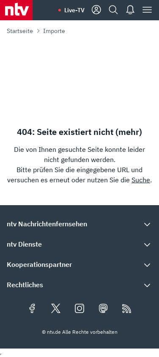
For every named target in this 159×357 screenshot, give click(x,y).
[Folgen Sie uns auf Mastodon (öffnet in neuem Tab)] (103, 309)
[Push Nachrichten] (130, 10)
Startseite (20, 31)
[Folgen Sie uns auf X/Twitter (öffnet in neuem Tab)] (55, 309)
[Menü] (147, 10)
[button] (79, 224)
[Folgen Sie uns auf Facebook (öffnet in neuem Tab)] (32, 309)
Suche (141, 180)
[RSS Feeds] (126, 309)
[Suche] (113, 10)
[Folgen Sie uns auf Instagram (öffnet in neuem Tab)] (79, 309)
